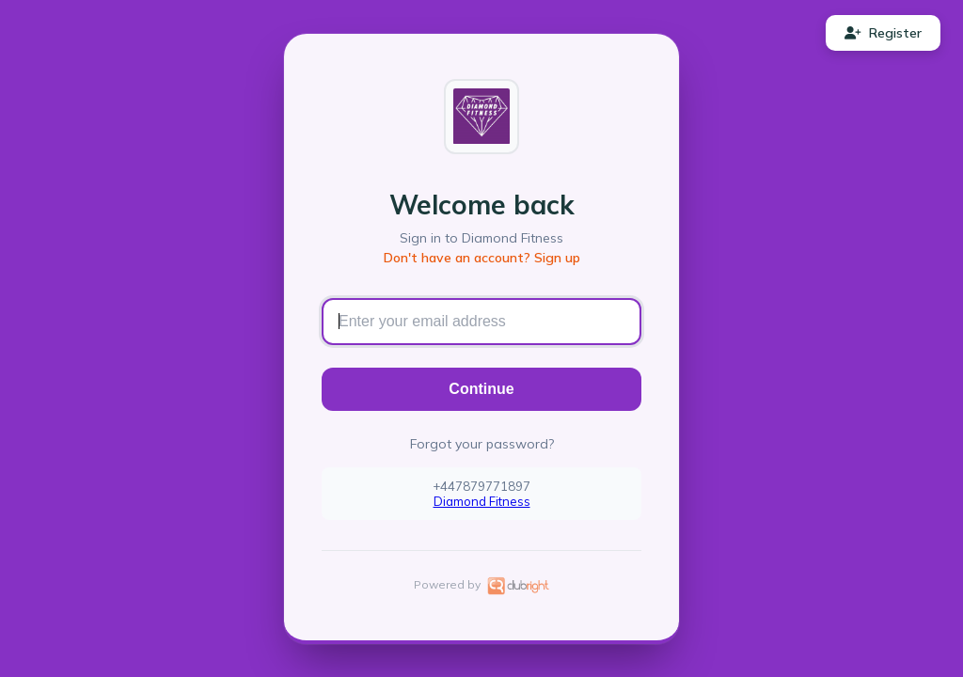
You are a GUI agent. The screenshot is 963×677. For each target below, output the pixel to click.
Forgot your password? (482, 443)
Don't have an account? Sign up (482, 257)
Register (883, 32)
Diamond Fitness (482, 501)
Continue (481, 389)
